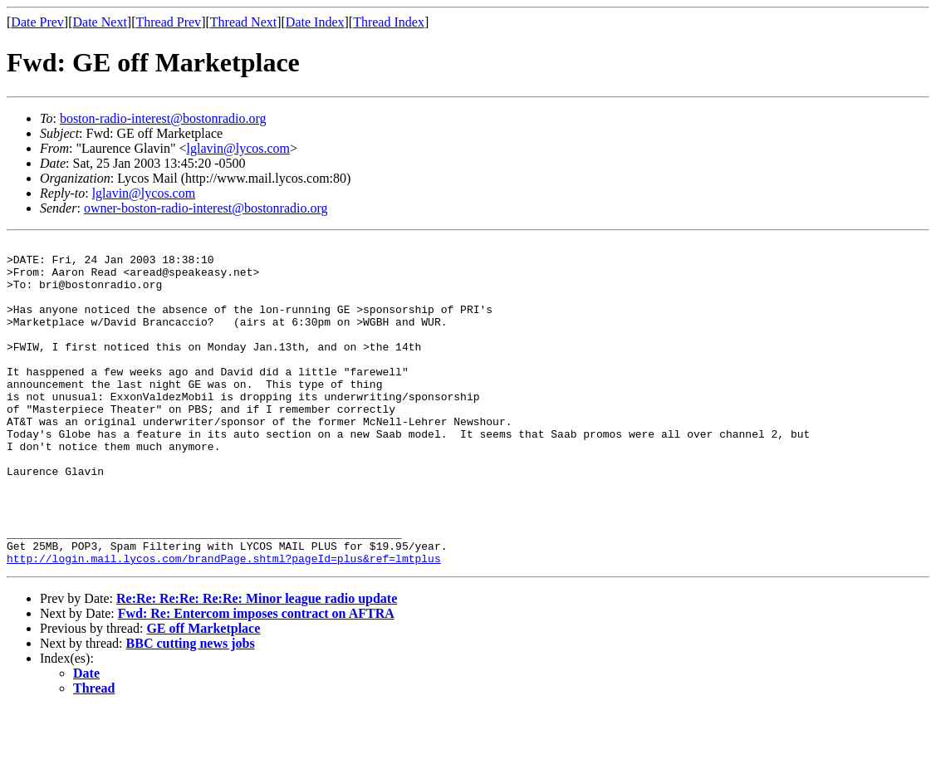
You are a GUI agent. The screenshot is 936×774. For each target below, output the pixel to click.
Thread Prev (168, 22)
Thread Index (388, 22)
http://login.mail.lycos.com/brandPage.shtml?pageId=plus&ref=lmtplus (224, 622)
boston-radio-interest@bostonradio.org (163, 118)
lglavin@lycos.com (239, 148)
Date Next (100, 22)
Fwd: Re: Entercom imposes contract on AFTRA (256, 678)
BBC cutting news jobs (190, 708)
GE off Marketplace (203, 693)
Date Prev (37, 22)
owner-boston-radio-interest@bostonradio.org (206, 208)
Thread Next (243, 22)
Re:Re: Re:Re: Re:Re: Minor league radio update (256, 663)
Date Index (315, 22)
